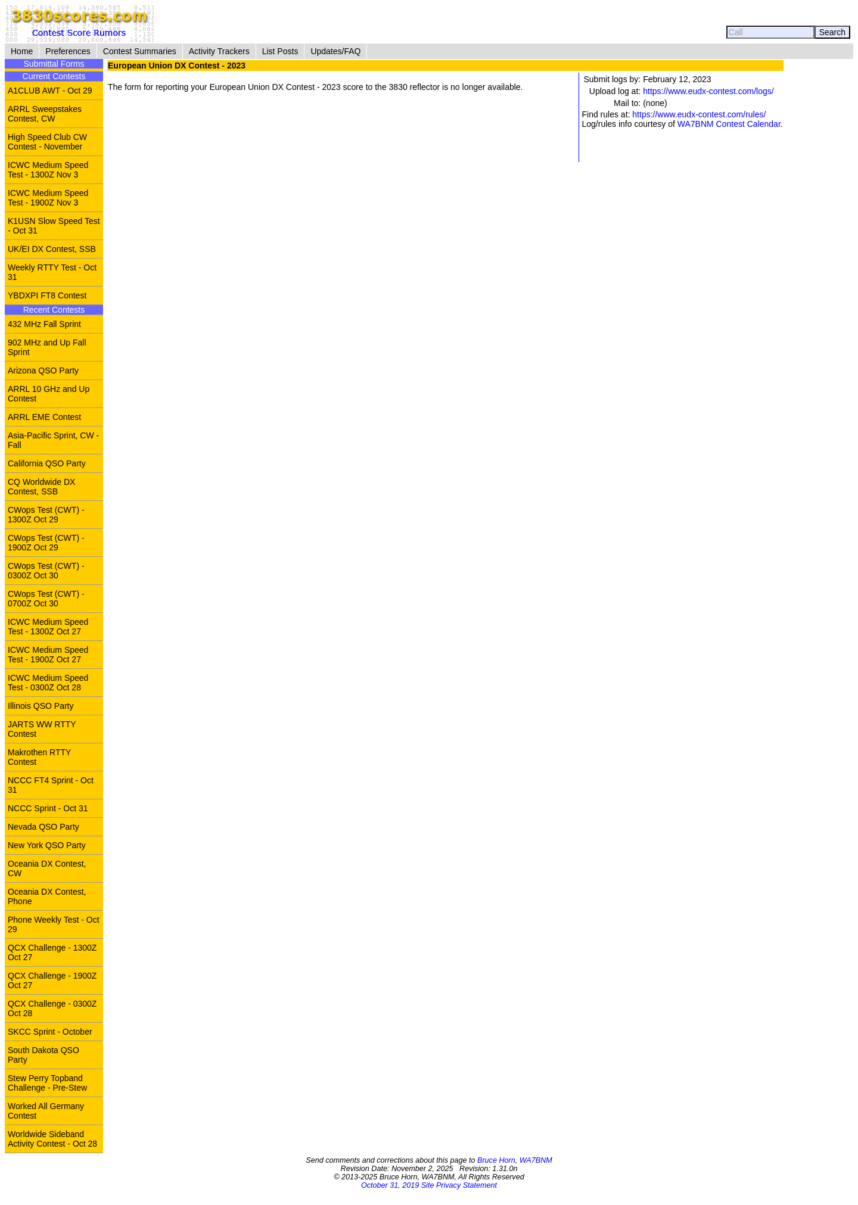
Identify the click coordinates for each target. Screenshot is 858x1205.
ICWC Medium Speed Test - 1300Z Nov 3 (48, 169)
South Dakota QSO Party (43, 1054)
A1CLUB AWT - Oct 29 (50, 90)
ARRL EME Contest (44, 417)
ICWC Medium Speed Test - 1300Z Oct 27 (48, 626)
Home (22, 51)
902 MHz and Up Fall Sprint (47, 347)
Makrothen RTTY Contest (39, 757)
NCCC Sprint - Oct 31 (48, 808)
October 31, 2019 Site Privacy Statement (429, 1185)
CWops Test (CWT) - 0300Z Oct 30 (46, 570)
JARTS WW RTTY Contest (42, 729)
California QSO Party (47, 463)
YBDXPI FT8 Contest (47, 295)
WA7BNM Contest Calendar (729, 124)
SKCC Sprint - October (50, 1031)
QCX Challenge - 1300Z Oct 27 (52, 952)
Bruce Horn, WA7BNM (514, 1160)
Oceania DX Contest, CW (47, 868)
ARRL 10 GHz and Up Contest (48, 393)
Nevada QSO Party (43, 827)
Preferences (67, 51)
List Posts (280, 51)
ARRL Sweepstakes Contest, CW (45, 113)
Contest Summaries (139, 51)
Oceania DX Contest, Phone (47, 896)
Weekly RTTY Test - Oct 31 (52, 272)
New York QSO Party (47, 845)
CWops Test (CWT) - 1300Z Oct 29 (46, 514)
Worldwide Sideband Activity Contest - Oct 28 (52, 1138)
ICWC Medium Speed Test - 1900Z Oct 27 (48, 654)
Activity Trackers (219, 51)
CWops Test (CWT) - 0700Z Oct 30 (46, 598)
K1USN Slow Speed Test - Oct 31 (54, 225)
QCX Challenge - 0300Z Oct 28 (52, 1008)
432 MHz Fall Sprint (44, 324)
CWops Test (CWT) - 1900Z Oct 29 (46, 542)
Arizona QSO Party (43, 370)
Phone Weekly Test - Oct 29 (54, 924)
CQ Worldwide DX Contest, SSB (41, 486)
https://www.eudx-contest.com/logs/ (708, 91)
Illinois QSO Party (40, 706)
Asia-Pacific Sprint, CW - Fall (53, 440)
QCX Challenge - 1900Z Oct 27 (52, 980)
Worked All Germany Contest (46, 1110)
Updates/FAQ (335, 51)
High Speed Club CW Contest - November (47, 141)
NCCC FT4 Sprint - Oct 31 (51, 785)
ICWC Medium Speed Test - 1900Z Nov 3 (48, 197)
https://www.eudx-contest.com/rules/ (699, 114)
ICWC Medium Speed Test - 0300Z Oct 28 (48, 682)
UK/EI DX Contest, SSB (52, 249)
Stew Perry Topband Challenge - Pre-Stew (47, 1082)
